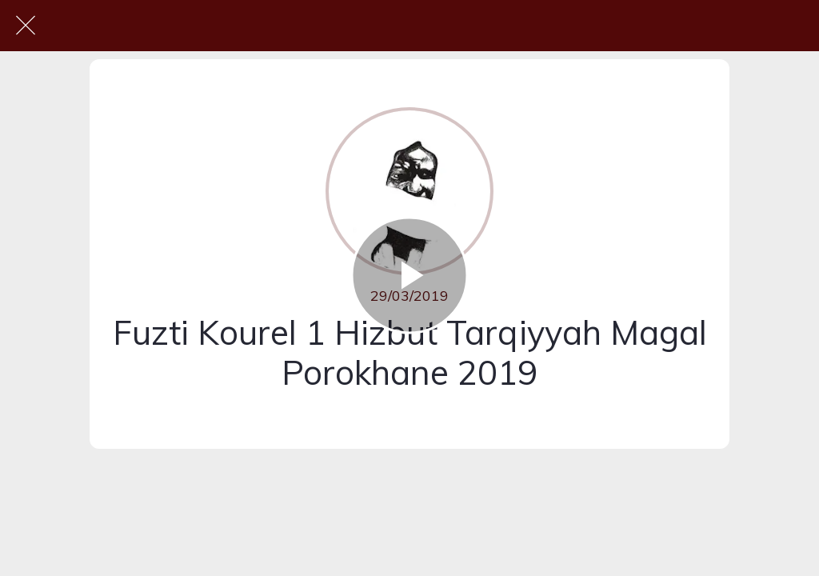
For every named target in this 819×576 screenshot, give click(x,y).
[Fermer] (25, 25)
